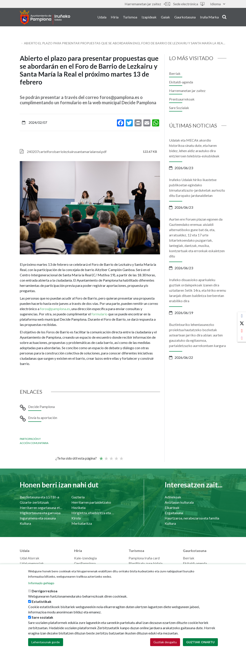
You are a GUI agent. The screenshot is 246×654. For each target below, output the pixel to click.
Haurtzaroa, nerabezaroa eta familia (192, 518)
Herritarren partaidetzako (91, 502)
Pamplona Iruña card (144, 558)
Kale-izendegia (85, 558)
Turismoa (130, 17)
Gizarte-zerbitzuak (34, 502)
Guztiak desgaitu (165, 642)
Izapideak (149, 17)
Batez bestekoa (111, 456)
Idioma (217, 4)
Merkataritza (81, 523)
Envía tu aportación (42, 417)
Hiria (114, 17)
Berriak (174, 73)
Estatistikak (41, 601)
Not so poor (106, 456)
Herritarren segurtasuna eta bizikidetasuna (41, 507)
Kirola (76, 518)
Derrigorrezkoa (44, 591)
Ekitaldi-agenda (181, 82)
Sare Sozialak (179, 108)
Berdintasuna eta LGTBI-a (39, 497)
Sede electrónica (188, 4)
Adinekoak (173, 497)
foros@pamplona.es (55, 309)
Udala (101, 17)
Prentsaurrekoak (182, 99)
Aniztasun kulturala (179, 502)
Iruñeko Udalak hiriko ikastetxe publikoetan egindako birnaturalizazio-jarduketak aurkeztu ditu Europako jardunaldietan (197, 188)
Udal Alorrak (29, 558)
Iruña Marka (209, 17)
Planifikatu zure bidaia (145, 563)
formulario (99, 314)
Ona (116, 456)
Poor (101, 456)
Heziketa (78, 507)
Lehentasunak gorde (45, 642)
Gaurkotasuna (185, 17)
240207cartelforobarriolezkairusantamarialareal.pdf (67, 151)
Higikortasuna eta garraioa (40, 513)
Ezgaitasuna (174, 513)
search (224, 17)
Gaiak (165, 17)
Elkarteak (172, 507)
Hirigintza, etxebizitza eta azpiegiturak (92, 513)
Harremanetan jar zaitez (147, 4)
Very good (121, 456)
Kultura (25, 523)
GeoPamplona (85, 563)
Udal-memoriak (32, 563)
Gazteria (78, 497)
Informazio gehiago (41, 583)
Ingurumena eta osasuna (38, 518)
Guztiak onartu (200, 642)
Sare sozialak (42, 617)
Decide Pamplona (41, 406)
